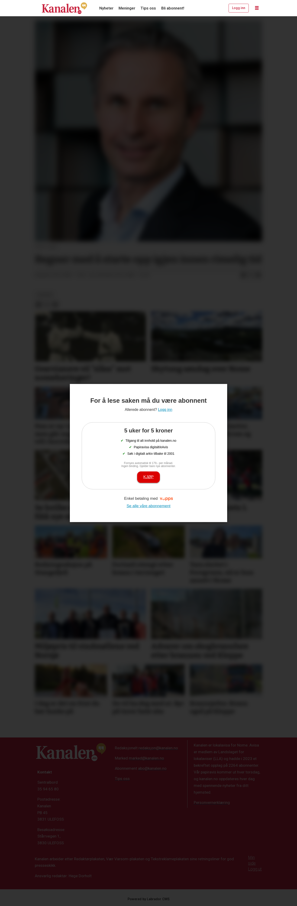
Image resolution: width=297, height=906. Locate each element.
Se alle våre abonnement (148, 506)
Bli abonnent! (172, 8)
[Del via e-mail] (258, 275)
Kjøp (148, 477)
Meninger (127, 8)
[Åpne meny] (257, 8)
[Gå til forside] (64, 8)
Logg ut (255, 869)
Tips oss (148, 8)
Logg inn (238, 8)
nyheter (44, 294)
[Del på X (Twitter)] (250, 275)
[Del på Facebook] (243, 275)
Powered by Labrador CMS (149, 899)
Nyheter (106, 8)
